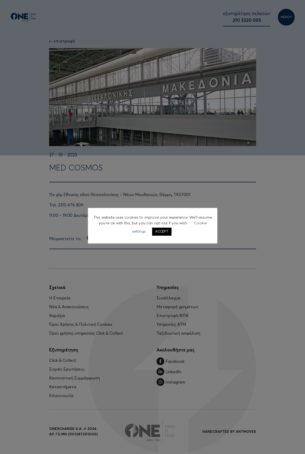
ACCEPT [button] (161, 231)
